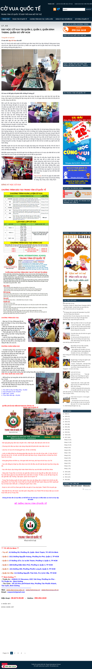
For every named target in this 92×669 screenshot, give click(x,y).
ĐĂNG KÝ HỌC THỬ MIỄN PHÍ (64, 19)
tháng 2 (66, 466)
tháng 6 (66, 455)
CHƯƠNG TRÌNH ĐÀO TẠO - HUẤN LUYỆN (41, 19)
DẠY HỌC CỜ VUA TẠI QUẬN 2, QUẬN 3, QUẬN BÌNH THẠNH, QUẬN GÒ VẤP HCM (27, 31)
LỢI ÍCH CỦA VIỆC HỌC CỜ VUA (64, 3)
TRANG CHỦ (51, 3)
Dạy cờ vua (37, 176)
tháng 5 (66, 458)
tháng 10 (66, 445)
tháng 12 (66, 439)
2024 (66, 419)
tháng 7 (66, 452)
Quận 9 (5, 569)
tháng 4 (66, 460)
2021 (66, 427)
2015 (66, 474)
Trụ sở (5, 552)
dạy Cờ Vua (12, 40)
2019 (66, 432)
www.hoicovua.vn (33, 590)
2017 (66, 437)
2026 (66, 414)
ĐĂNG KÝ (5, 185)
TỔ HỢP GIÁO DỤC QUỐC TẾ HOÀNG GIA (46, 666)
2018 (66, 434)
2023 (66, 421)
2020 (66, 429)
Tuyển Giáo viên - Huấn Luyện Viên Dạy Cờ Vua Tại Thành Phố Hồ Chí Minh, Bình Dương (80, 384)
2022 (66, 424)
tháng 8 (66, 450)
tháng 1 (66, 468)
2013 (66, 479)
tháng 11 (66, 442)
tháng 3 (66, 463)
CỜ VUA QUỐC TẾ (20, 8)
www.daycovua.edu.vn (15, 590)
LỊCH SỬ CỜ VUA (75, 372)
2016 (66, 471)
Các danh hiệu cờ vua (68, 303)
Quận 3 (5, 561)
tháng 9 (66, 447)
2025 (66, 416)
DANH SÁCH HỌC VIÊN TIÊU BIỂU (83, 3)
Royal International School (53, 664)
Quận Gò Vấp (8, 573)
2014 (66, 477)
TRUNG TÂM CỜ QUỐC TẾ (19, 19)
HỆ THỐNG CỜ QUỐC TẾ (82, 19)
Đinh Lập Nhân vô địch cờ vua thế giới (81, 323)
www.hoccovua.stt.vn (50, 590)
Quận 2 (5, 557)
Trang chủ (88, 489)
